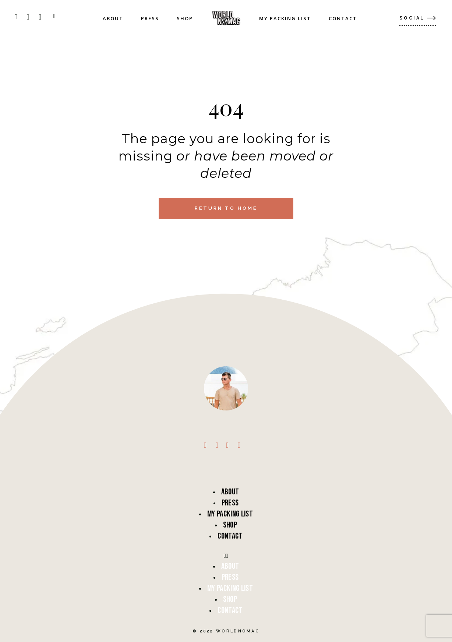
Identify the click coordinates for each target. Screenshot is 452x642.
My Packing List (230, 514)
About (230, 492)
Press (230, 503)
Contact (230, 536)
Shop (230, 525)
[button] (226, 556)
